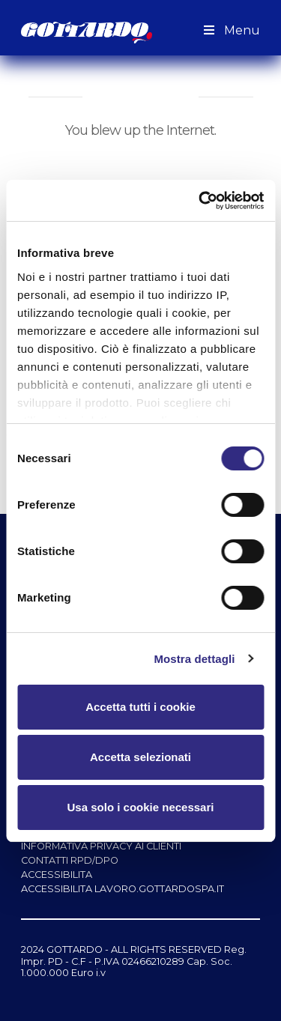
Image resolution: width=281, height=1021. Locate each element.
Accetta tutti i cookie (140, 706)
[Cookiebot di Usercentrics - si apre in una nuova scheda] (200, 200)
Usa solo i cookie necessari (140, 807)
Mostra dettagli (194, 658)
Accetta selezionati (140, 757)
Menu (230, 30)
